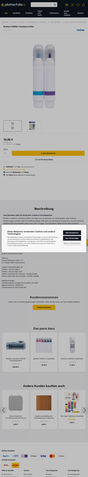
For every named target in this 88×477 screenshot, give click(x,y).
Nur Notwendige (72, 238)
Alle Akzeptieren (72, 233)
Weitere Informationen (72, 243)
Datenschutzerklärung (20, 245)
